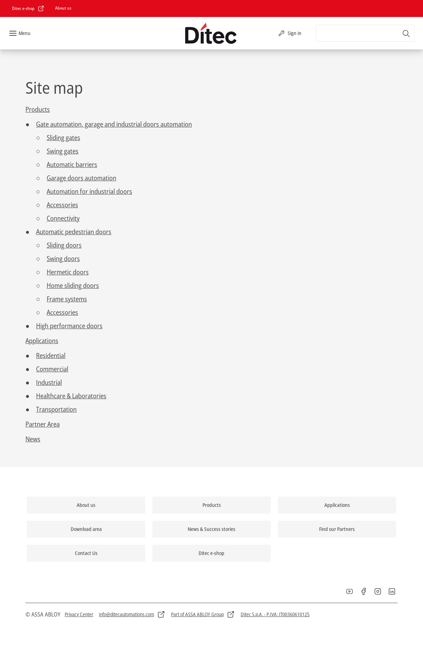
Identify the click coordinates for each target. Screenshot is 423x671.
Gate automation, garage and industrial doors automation (114, 124)
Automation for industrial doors (89, 191)
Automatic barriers (72, 164)
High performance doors (69, 325)
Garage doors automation (81, 178)
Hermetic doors (68, 272)
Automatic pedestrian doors (73, 231)
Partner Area (42, 424)
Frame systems (67, 298)
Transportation (56, 409)
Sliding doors (64, 245)
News (32, 439)
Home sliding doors (73, 285)
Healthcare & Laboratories (71, 395)
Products (37, 109)
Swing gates (62, 151)
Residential (50, 355)
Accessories (62, 204)
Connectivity (63, 218)
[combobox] (365, 33)
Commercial (52, 369)
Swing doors (63, 258)
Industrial (49, 382)
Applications (41, 340)
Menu (24, 33)
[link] (28, 8)
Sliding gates (63, 137)
